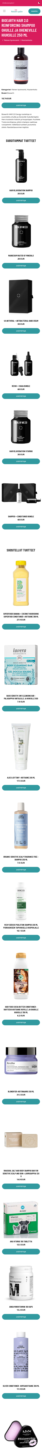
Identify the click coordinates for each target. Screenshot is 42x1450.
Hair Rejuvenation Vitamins (21, 451)
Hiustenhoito (26, 40)
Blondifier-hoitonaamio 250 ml (21, 1091)
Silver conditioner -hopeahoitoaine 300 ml (21, 1386)
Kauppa (34, 11)
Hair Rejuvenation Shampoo (21, 190)
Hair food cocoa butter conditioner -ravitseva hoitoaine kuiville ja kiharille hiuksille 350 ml (21, 1009)
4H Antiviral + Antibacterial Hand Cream (21, 320)
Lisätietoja (21, 105)
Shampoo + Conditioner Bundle (21, 516)
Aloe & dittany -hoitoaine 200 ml (21, 777)
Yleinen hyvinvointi (11, 40)
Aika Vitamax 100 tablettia (21, 1241)
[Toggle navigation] (4, 11)
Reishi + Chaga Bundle (21, 386)
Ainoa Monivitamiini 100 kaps (21, 1306)
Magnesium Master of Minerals (21, 255)
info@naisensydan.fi (8, 3)
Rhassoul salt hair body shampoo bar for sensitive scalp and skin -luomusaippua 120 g (21, 1173)
